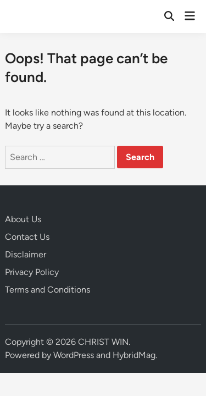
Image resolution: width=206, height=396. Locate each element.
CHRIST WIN (103, 342)
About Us (23, 219)
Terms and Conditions (47, 289)
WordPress (73, 355)
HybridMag (134, 355)
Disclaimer (25, 254)
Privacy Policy (32, 272)
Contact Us (27, 237)
